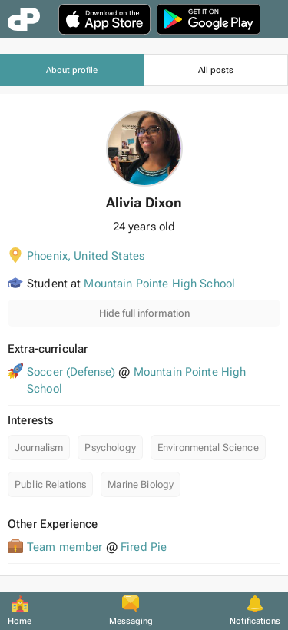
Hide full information (144, 313)
